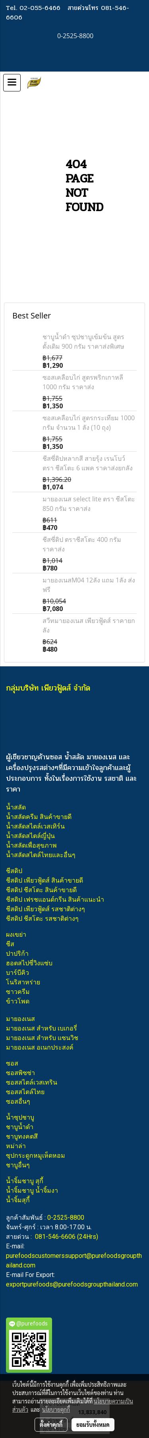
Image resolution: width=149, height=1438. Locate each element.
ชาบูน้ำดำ (19, 1127)
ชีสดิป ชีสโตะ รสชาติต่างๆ (42, 918)
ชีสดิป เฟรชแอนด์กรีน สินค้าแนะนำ (55, 899)
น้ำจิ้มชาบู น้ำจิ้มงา (32, 1190)
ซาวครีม (18, 992)
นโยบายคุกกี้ (56, 1409)
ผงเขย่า (16, 934)
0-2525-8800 (65, 1217)
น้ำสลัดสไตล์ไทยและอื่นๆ (40, 855)
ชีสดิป (14, 871)
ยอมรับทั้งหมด (93, 1424)
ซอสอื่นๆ (18, 1101)
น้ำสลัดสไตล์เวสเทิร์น (35, 826)
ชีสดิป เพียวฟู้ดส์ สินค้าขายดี (44, 880)
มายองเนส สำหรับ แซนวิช (42, 1038)
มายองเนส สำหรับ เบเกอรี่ (41, 1028)
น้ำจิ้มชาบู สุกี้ (24, 1181)
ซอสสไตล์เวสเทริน (31, 1082)
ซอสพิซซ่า (20, 1073)
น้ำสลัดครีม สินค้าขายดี (39, 817)
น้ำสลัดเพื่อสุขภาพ (31, 845)
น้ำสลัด (16, 807)
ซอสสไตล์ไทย (25, 1092)
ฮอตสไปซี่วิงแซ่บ (29, 963)
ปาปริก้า (17, 953)
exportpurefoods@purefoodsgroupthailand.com (72, 1284)
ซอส (12, 1063)
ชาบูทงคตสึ (22, 1136)
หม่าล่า (16, 1146)
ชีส (10, 944)
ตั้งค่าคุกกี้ (51, 1424)
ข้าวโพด (17, 1001)
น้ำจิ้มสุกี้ (18, 1200)
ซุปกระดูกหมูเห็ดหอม (35, 1155)
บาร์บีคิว (17, 972)
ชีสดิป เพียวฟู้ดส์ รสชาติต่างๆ (45, 909)
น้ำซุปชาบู (20, 1117)
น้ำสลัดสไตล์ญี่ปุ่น (30, 836)
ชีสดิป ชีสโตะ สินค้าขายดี (41, 890)
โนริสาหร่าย (23, 982)
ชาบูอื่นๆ (18, 1165)
